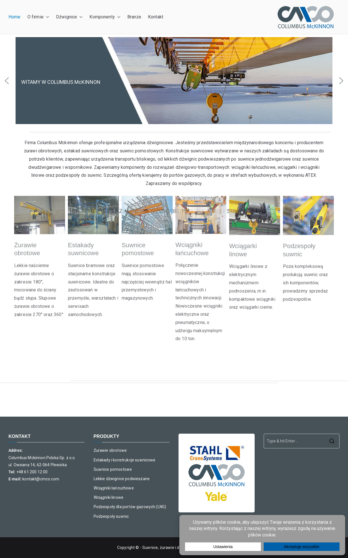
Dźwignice (69, 17)
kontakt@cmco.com (40, 479)
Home (14, 17)
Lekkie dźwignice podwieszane (122, 478)
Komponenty (105, 17)
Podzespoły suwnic (111, 516)
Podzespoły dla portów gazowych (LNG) (130, 506)
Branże (134, 17)
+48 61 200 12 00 (32, 472)
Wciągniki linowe (109, 497)
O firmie (38, 17)
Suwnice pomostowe (113, 469)
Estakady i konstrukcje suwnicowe (125, 460)
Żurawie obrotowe (110, 450)
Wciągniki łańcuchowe (114, 488)
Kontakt (155, 17)
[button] (46, 17)
